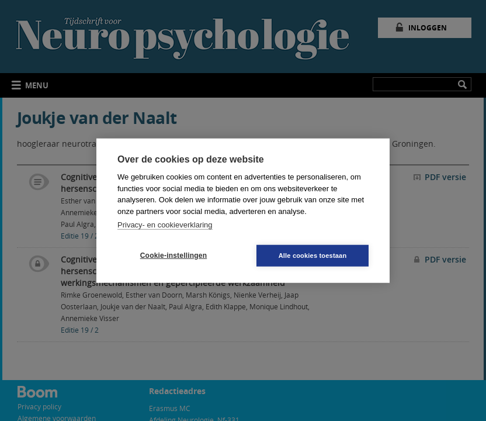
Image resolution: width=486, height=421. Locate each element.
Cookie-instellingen (173, 255)
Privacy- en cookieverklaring (165, 224)
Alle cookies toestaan (313, 254)
